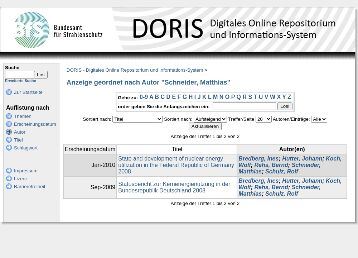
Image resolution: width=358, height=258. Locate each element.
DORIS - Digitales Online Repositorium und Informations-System (135, 70)
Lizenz (21, 178)
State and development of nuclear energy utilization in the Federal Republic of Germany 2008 (176, 165)
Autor (19, 132)
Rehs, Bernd (271, 165)
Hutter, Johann (302, 159)
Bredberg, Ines (258, 159)
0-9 (144, 97)
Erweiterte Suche (20, 80)
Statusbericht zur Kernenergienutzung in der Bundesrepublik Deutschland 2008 (174, 187)
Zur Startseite (28, 92)
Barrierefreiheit (29, 186)
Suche (12, 67)
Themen (23, 116)
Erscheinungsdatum (35, 124)
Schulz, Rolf (281, 171)
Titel (18, 140)
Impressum (26, 170)
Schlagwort (26, 147)
